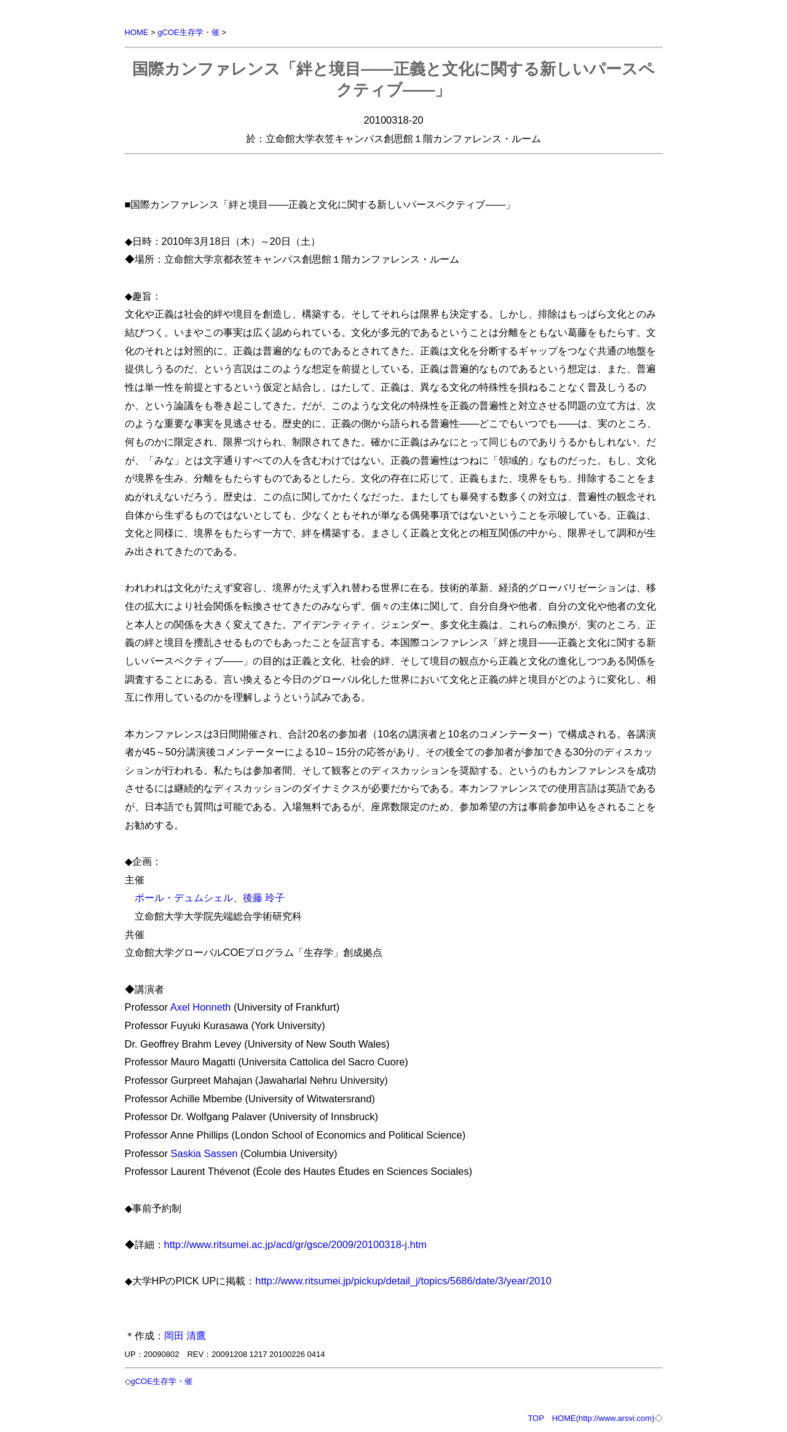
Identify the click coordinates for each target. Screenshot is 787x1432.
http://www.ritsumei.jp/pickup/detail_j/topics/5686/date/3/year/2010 (403, 1280)
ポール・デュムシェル (184, 897)
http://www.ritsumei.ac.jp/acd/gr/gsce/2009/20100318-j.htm (295, 1244)
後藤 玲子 (264, 897)
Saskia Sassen (204, 1153)
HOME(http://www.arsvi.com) (603, 1418)
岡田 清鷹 (185, 1335)
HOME (137, 32)
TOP (536, 1418)
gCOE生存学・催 (188, 32)
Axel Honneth (200, 1006)
